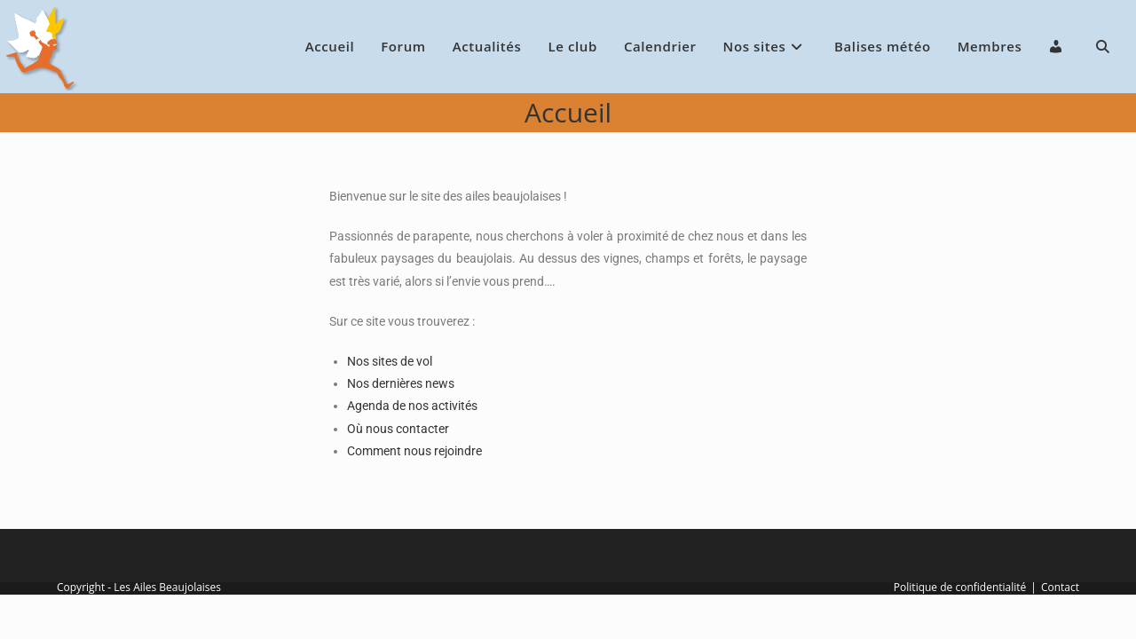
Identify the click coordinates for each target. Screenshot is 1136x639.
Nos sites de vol (389, 361)
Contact (1060, 587)
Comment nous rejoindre (414, 451)
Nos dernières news (400, 383)
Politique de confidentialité (960, 587)
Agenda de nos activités (412, 405)
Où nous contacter (398, 429)
